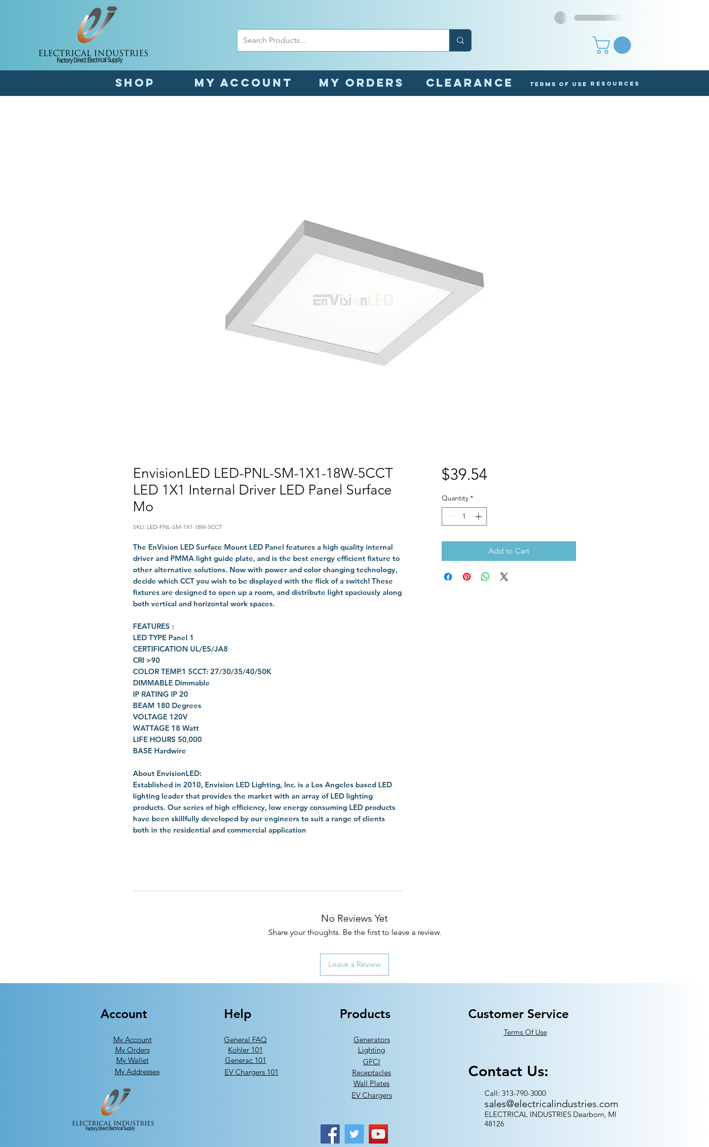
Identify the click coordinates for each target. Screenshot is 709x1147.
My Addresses (137, 1071)
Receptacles (371, 1072)
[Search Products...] (335, 40)
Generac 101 (245, 1060)
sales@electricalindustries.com (551, 1104)
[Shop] (135, 82)
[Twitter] (354, 1134)
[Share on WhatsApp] (485, 577)
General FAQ (245, 1039)
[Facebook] (330, 1134)
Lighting (371, 1049)
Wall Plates (371, 1083)
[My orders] (361, 82)
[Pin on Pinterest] (467, 577)
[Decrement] (449, 516)
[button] (613, 45)
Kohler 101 (245, 1049)
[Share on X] (504, 577)
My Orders (132, 1049)
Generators (372, 1039)
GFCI (371, 1061)
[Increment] (479, 516)
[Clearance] (470, 82)
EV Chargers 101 (252, 1072)
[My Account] (243, 82)
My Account (132, 1039)
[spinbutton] (464, 516)
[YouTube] (378, 1134)
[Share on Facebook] (448, 577)
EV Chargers (372, 1095)
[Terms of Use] (558, 84)
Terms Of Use (525, 1032)
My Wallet (132, 1060)
